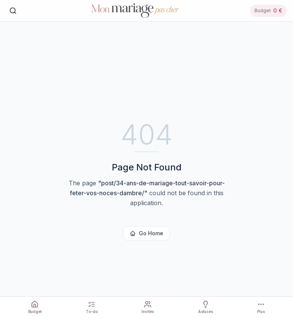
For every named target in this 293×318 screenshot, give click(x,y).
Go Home (146, 233)
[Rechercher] (13, 11)
